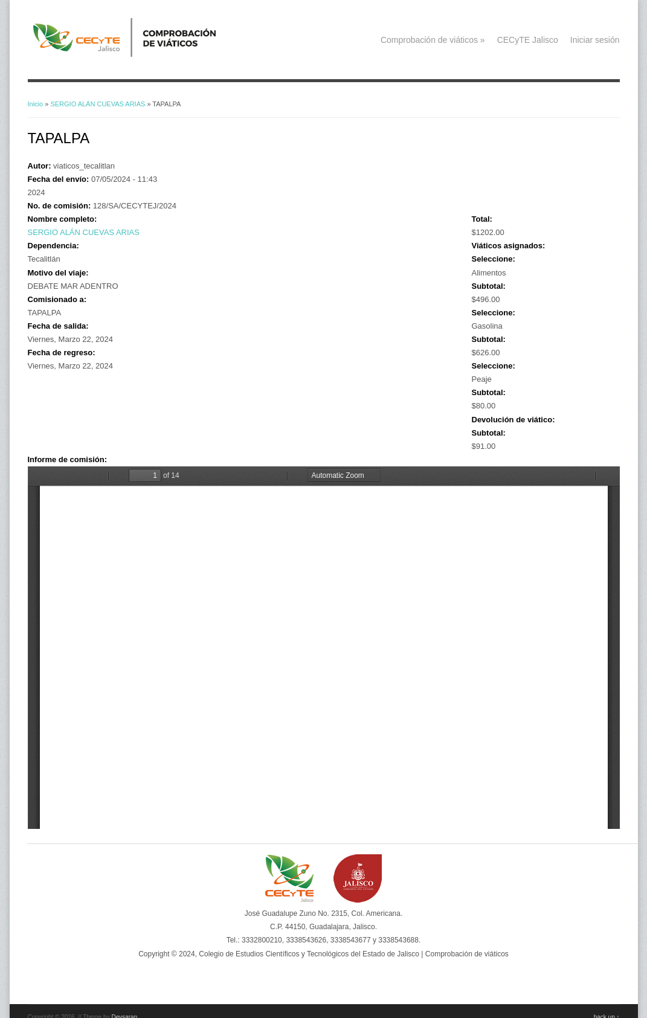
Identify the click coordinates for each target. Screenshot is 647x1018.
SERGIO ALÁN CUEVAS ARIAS (97, 104)
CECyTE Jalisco (527, 40)
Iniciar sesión (595, 40)
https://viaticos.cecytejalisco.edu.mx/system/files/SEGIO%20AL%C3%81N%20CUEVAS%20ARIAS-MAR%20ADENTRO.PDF (324, 647)
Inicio (35, 104)
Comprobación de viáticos (433, 40)
